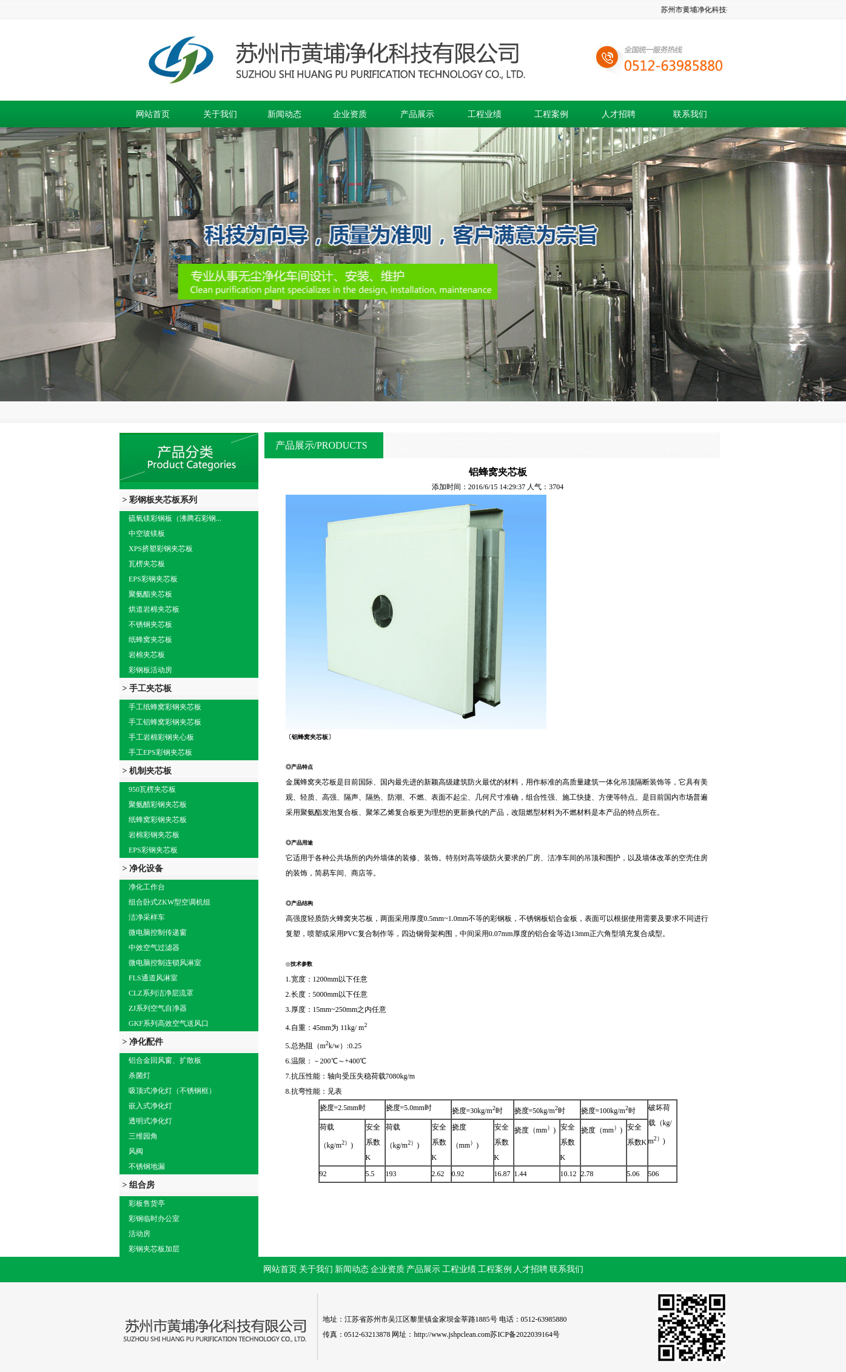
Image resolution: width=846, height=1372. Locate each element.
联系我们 (690, 114)
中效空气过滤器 (154, 947)
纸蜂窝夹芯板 (150, 639)
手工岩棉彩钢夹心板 (161, 737)
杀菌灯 (139, 1075)
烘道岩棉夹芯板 (154, 609)
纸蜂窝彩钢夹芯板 (158, 819)
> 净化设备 (143, 868)
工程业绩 (485, 114)
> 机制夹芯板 (147, 770)
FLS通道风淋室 (153, 978)
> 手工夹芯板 (147, 688)
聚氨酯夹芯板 (150, 594)
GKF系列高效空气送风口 (169, 1023)
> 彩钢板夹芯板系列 (160, 499)
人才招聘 (619, 114)
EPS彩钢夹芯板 (153, 579)
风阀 (136, 1151)
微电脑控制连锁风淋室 (165, 963)
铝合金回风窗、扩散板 (165, 1060)
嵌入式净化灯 (150, 1106)
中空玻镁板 (147, 533)
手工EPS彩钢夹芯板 (160, 752)
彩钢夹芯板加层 (154, 1249)
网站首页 (153, 114)
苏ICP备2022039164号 (525, 1334)
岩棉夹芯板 (147, 655)
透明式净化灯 (150, 1121)
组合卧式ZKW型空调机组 (169, 902)
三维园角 (143, 1136)
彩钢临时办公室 (154, 1218)
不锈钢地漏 (147, 1166)
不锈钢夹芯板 (150, 624)
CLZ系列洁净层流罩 (161, 993)
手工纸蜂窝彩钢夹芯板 (165, 707)
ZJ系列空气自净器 (158, 1008)
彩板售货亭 (147, 1203)
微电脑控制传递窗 (158, 932)
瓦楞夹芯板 (147, 564)
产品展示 (417, 114)
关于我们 (220, 114)
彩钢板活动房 (150, 670)
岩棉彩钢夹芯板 (154, 835)
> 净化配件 (143, 1041)
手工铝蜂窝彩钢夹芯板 (165, 722)
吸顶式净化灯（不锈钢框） (172, 1090)
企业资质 (350, 114)
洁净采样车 (147, 917)
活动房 (139, 1234)
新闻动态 (284, 114)
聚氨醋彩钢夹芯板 (158, 804)
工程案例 (551, 114)
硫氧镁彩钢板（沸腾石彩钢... (175, 518)
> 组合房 (139, 1185)
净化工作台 (147, 887)
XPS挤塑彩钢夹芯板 (161, 548)
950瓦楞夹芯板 (152, 789)
